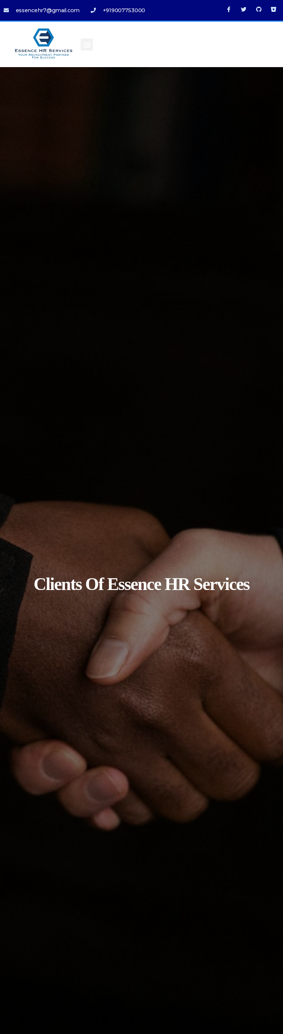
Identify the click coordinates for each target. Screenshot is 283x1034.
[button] (87, 44)
